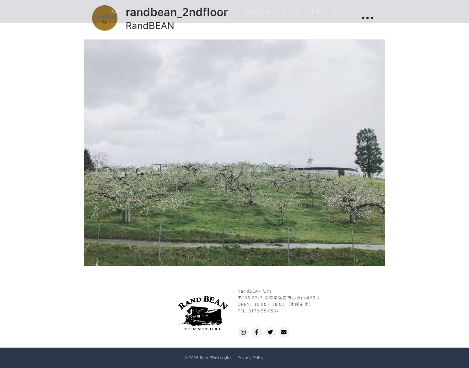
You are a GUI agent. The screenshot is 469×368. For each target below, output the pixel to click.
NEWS (316, 9)
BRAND (227, 9)
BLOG (289, 9)
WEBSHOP (151, 9)
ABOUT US (191, 9)
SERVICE (259, 9)
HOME (116, 9)
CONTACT (348, 9)
